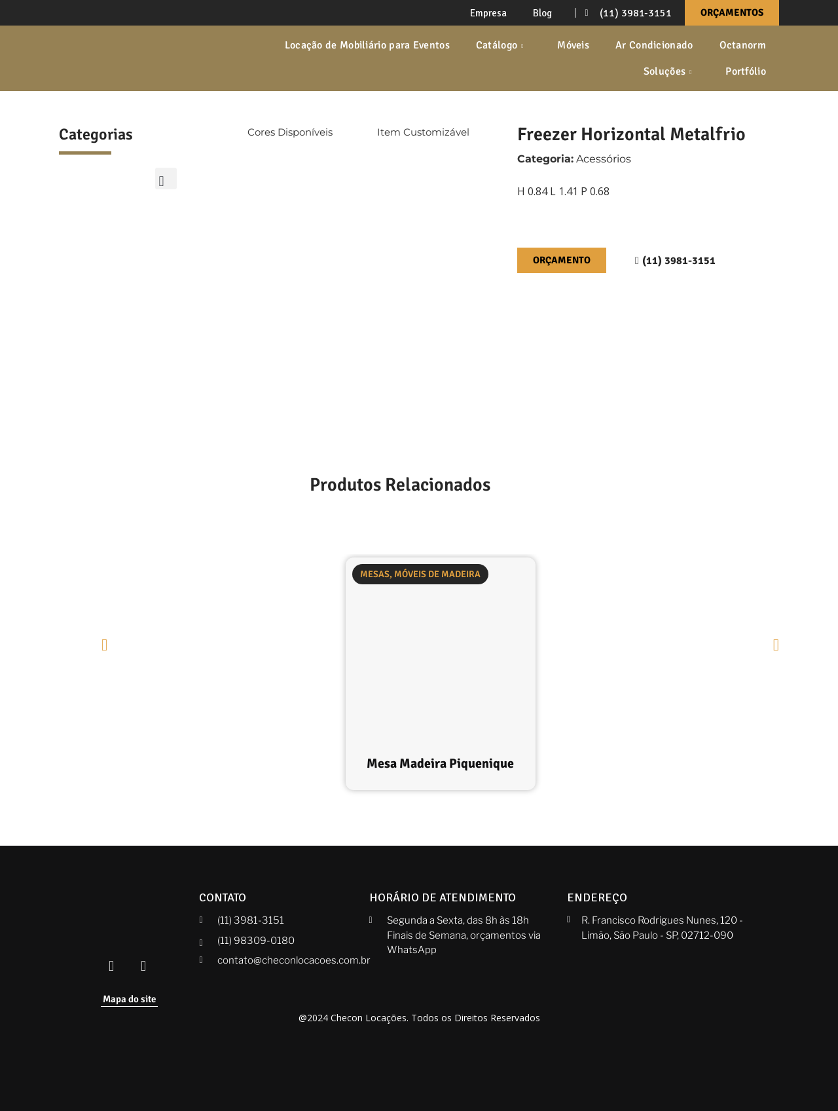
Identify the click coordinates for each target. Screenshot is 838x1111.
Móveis (573, 45)
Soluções (669, 71)
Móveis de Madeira (437, 574)
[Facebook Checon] (111, 966)
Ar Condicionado (654, 45)
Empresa (488, 13)
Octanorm (743, 45)
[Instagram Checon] (143, 966)
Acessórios (603, 159)
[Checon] (120, 59)
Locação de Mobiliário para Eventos (367, 45)
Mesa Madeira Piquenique (440, 763)
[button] (166, 178)
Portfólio (745, 71)
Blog (542, 13)
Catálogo (501, 45)
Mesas (375, 574)
